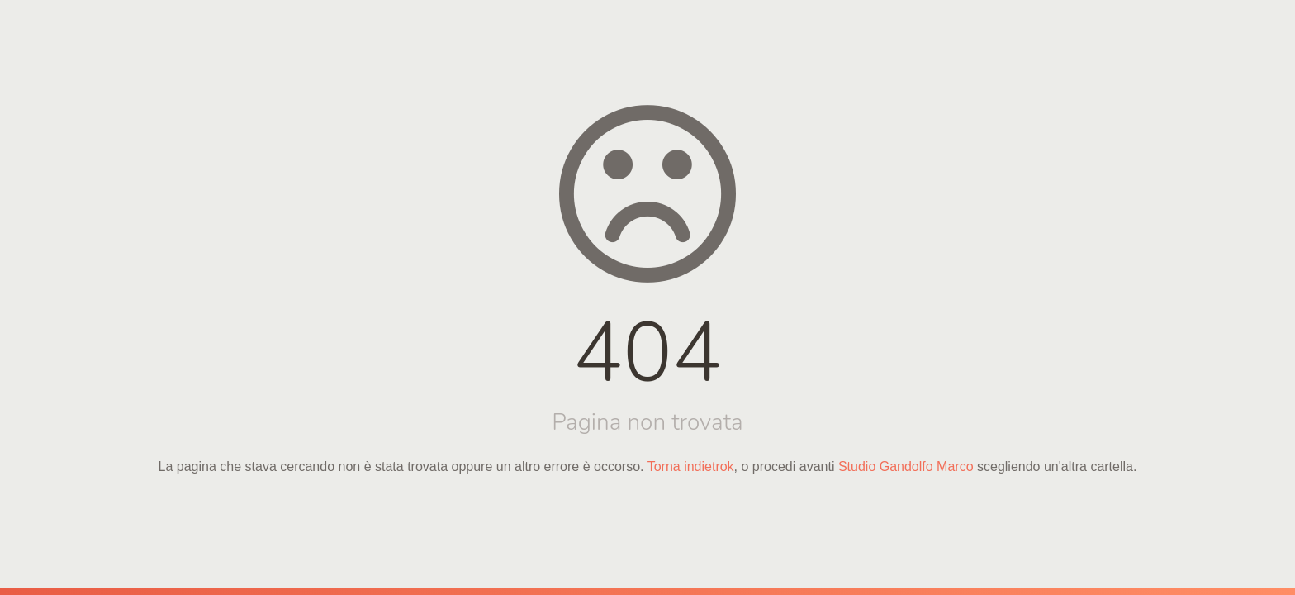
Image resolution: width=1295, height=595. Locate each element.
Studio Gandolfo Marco (906, 466)
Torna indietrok (691, 466)
